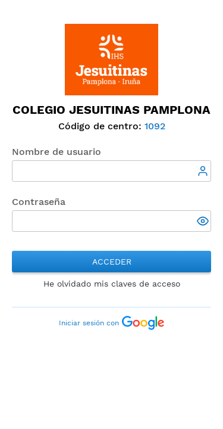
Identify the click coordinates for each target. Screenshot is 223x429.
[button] (204, 222)
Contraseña (38, 201)
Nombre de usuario (56, 151)
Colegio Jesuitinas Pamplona (111, 109)
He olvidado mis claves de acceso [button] (111, 283)
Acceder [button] (111, 261)
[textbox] (111, 171)
